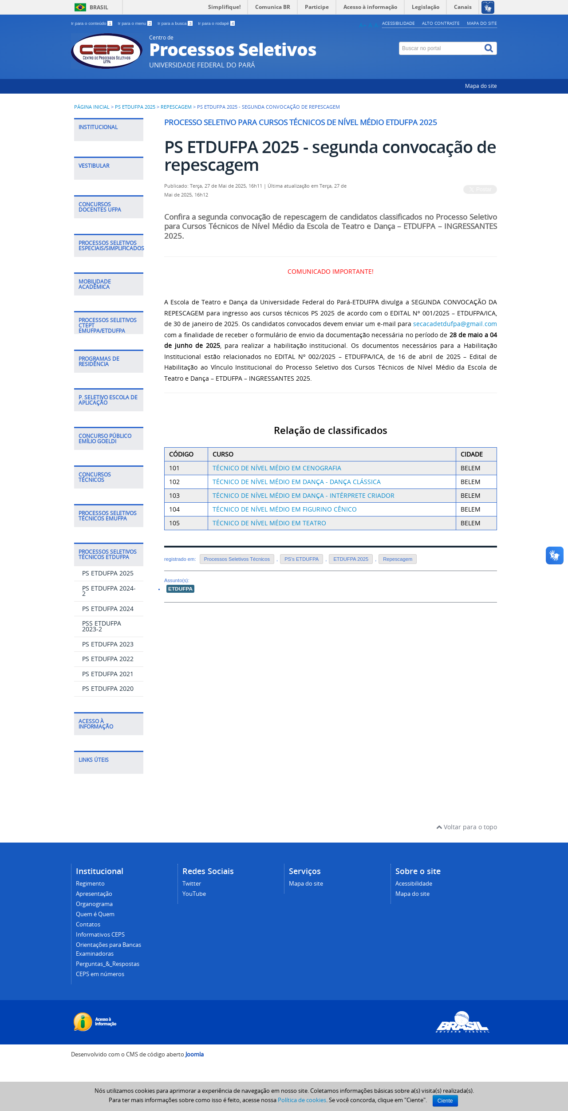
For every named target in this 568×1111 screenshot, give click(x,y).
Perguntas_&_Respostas (107, 964)
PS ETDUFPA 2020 (108, 688)
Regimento (90, 883)
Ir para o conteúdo (92, 23)
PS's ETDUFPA (301, 559)
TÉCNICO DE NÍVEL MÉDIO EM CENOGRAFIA (277, 468)
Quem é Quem (95, 914)
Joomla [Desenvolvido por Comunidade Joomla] (194, 1054)
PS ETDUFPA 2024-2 (109, 591)
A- (377, 25)
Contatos (88, 924)
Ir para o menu (135, 23)
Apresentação (94, 894)
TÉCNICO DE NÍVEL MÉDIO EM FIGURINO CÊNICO (285, 509)
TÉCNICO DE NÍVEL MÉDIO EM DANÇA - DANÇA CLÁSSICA (297, 481)
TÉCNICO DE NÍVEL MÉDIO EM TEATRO (269, 523)
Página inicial (92, 107)
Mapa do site (482, 23)
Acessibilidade (398, 23)
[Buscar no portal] (440, 48)
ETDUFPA (180, 589)
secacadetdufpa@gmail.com (455, 323)
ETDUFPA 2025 (350, 559)
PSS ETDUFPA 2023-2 (101, 626)
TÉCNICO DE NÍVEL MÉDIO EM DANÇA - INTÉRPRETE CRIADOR (303, 495)
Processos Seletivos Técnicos (237, 559)
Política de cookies (302, 1100)
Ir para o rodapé (216, 23)
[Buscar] (489, 48)
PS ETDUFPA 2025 (135, 107)
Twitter (191, 883)
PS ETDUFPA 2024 (108, 608)
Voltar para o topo (466, 827)
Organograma (94, 904)
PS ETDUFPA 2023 (108, 644)
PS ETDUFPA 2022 (108, 658)
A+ (363, 25)
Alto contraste (441, 23)
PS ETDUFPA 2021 (108, 674)
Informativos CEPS (100, 934)
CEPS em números (100, 974)
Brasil (99, 7)
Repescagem (176, 107)
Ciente (445, 1101)
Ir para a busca (175, 23)
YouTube (194, 894)
